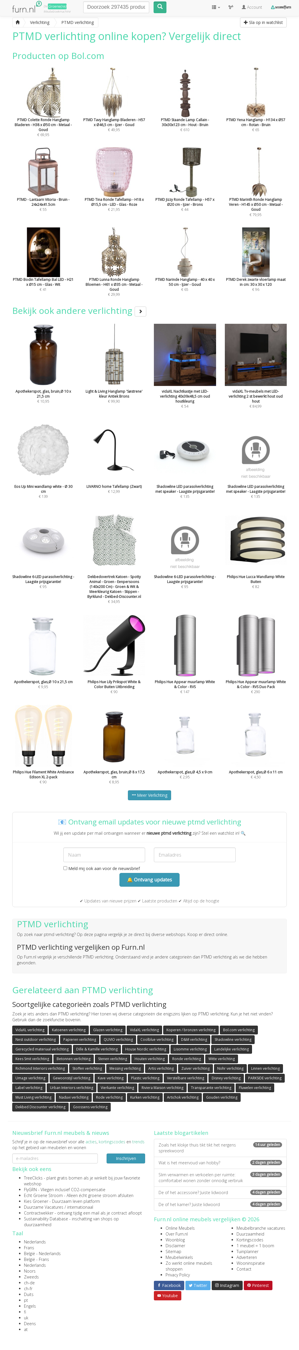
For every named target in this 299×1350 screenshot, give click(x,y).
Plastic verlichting (145, 1078)
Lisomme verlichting (190, 1049)
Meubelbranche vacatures (261, 1228)
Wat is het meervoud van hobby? (220, 1162)
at (26, 1329)
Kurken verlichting (144, 1097)
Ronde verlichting (186, 1058)
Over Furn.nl (177, 1234)
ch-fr (28, 1288)
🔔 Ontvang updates (149, 879)
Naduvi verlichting (73, 1097)
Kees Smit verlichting (32, 1058)
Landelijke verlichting (231, 1049)
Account (252, 7)
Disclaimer (175, 1245)
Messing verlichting (125, 1068)
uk (26, 1318)
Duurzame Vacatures (43, 1207)
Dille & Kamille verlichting (97, 1049)
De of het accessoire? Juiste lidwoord (220, 1192)
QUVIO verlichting (118, 1039)
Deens (30, 1323)
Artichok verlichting (183, 1097)
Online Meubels (180, 1228)
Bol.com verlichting (239, 1029)
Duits (29, 1294)
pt (26, 1300)
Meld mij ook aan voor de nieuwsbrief (101, 868)
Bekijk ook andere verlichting (79, 310)
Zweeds (31, 1277)
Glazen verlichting (107, 1029)
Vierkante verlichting (117, 1087)
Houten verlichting (150, 1058)
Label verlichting (28, 1087)
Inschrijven (126, 1158)
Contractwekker (38, 1213)
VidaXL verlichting (29, 1029)
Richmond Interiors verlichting (40, 1068)
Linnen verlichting (265, 1068)
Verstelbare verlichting (185, 1078)
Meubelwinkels (179, 1257)
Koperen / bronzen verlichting (190, 1029)
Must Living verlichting (33, 1097)
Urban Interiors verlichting (71, 1087)
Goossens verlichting (90, 1106)
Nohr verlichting (230, 1068)
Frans (29, 1247)
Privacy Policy (178, 1275)
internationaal (80, 1207)
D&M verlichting (194, 1039)
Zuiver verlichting (195, 1068)
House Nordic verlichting (145, 1049)
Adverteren (247, 1257)
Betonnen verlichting (74, 1058)
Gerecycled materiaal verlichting (42, 1049)
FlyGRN (30, 1189)
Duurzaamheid (250, 1234)
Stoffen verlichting (87, 1068)
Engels (30, 1306)
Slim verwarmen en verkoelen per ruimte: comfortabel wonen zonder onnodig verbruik (220, 1177)
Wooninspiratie (251, 1263)
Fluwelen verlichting (255, 1087)
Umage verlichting (30, 1078)
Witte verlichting (221, 1058)
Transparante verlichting (211, 1087)
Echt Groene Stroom (43, 1195)
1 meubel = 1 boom (255, 1245)
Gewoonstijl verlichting (71, 1078)
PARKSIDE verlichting (264, 1078)
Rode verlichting (109, 1097)
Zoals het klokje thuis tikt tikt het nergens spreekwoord (220, 1148)
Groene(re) (57, 6)
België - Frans (36, 1259)
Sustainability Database (46, 1219)
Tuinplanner (247, 1251)
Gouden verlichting (221, 1097)
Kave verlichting (111, 1078)
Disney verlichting (226, 1078)
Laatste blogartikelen (181, 1132)
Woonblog (175, 1240)
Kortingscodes (250, 1240)
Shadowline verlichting (233, 1039)
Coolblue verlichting (156, 1039)
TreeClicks (33, 1178)
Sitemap (173, 1251)
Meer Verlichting (149, 795)
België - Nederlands (42, 1253)
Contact (244, 1269)
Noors (30, 1271)
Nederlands (35, 1242)
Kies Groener (36, 1201)
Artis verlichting (161, 1068)
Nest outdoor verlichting (35, 1039)
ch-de (29, 1282)
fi (25, 1312)
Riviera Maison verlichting (162, 1087)
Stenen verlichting (112, 1058)
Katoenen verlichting (69, 1029)
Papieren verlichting (79, 1039)
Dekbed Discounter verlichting (40, 1106)
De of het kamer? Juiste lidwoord (220, 1204)
